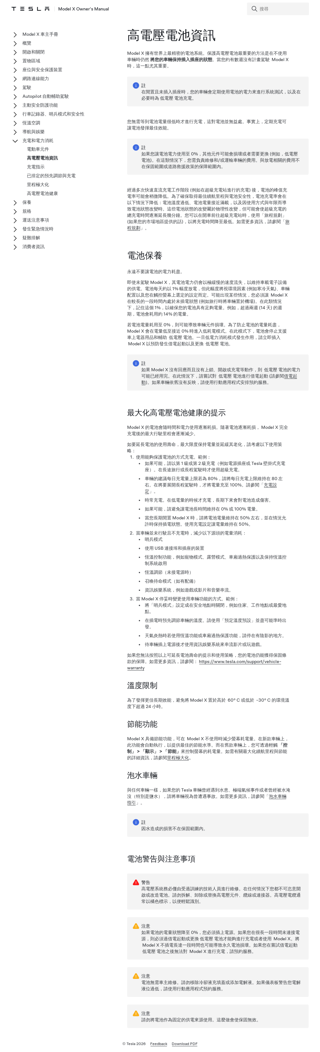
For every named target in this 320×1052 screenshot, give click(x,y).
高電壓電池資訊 (42, 157)
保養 (26, 202)
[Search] (279, 9)
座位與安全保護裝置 (42, 69)
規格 (26, 211)
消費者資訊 (33, 246)
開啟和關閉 (33, 51)
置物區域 (31, 60)
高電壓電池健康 (42, 193)
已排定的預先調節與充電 (51, 175)
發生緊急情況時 (37, 228)
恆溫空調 (31, 122)
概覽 (26, 43)
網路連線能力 (35, 78)
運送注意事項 (35, 219)
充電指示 (36, 166)
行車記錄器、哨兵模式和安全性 (53, 113)
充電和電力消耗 (37, 140)
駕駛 (26, 87)
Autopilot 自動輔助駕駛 (45, 96)
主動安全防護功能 (40, 105)
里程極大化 (178, 757)
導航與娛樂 (33, 131)
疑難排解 (31, 237)
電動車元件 (38, 149)
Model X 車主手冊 (40, 34)
